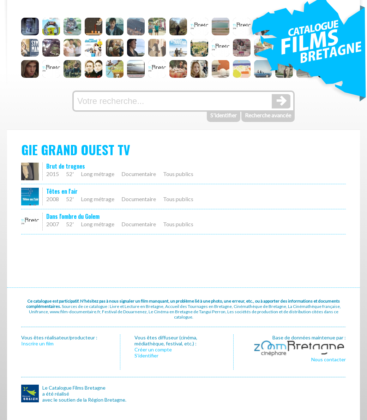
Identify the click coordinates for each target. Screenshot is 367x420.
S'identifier (223, 115)
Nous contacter (328, 359)
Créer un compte (153, 349)
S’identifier (146, 355)
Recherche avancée (268, 115)
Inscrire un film (37, 343)
